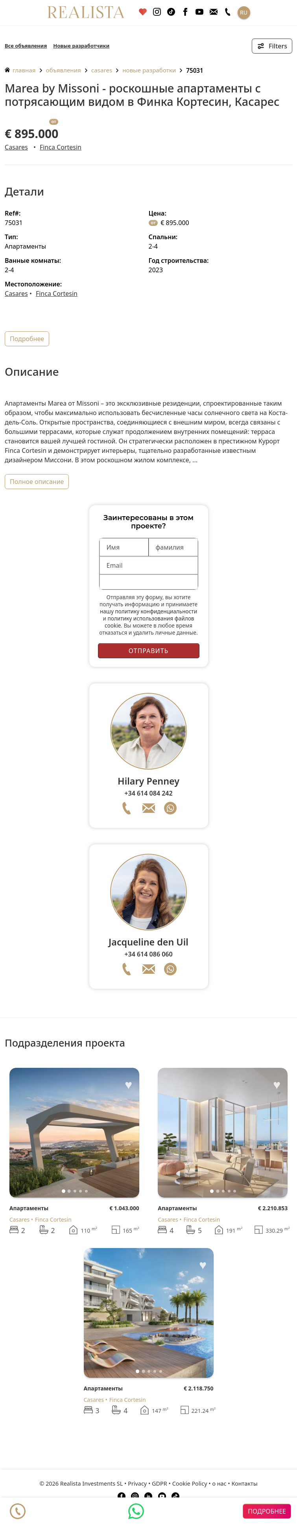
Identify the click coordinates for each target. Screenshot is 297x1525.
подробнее (27, 338)
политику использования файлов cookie (149, 622)
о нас (219, 1483)
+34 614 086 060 (148, 954)
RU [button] (243, 12)
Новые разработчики (81, 45)
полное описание (37, 481)
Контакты (245, 1483)
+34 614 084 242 (148, 793)
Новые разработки (149, 70)
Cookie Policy (189, 1483)
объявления (63, 70)
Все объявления (26, 45)
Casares (101, 70)
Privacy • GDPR (147, 1483)
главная (20, 70)
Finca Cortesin (60, 147)
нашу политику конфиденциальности (148, 611)
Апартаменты (28, 1208)
